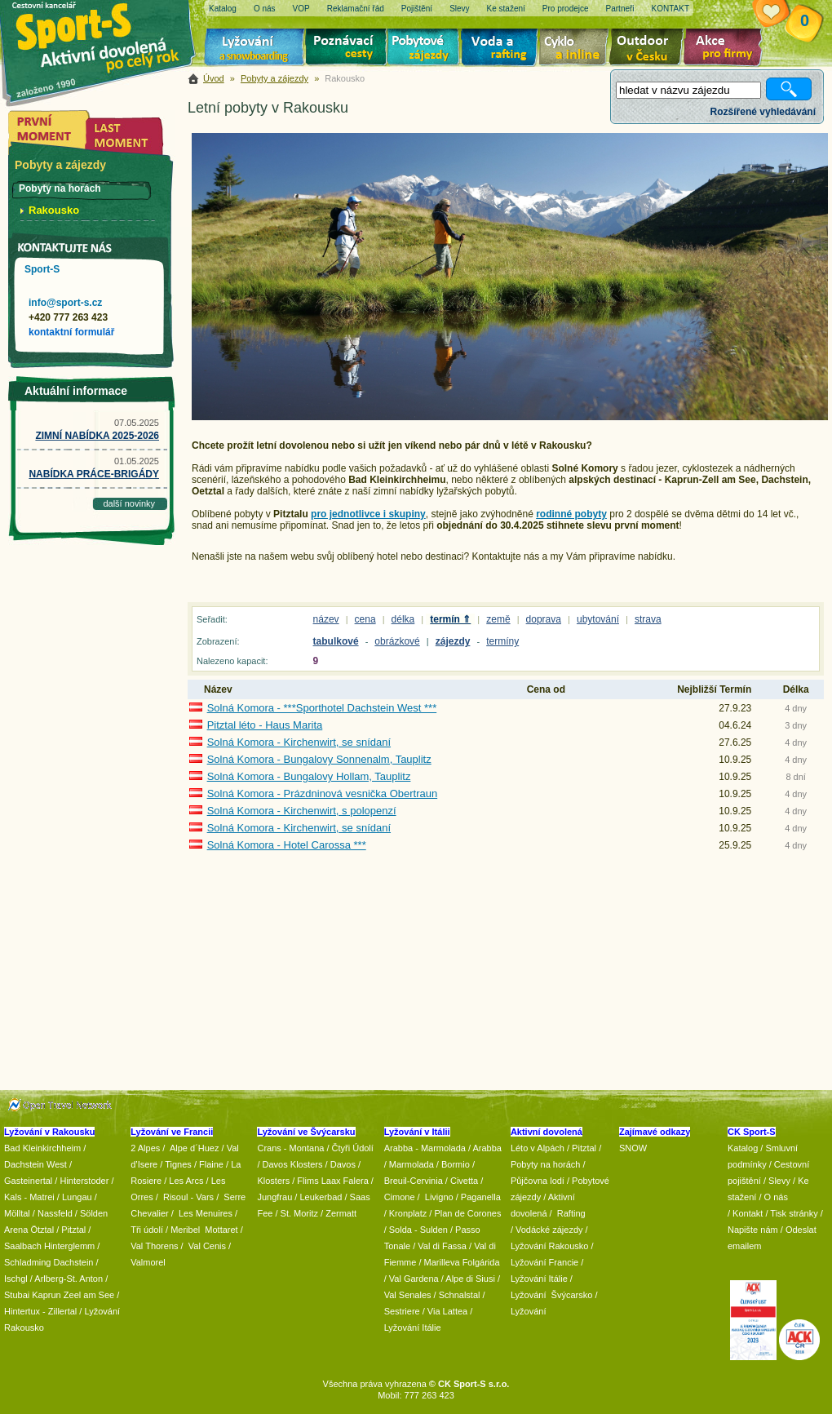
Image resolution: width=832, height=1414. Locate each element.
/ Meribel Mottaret (202, 1229)
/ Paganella (478, 1197)
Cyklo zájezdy (577, 49)
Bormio (455, 1164)
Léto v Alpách (537, 1148)
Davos (343, 1164)
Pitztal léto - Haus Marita (265, 725)
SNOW (633, 1148)
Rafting (571, 1213)
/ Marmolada (409, 1164)
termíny (502, 641)
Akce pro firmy (727, 49)
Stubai (16, 1295)
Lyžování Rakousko (550, 1246)
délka (403, 619)
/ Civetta (461, 1181)
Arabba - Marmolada (425, 1148)
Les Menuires (205, 1213)
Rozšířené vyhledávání (763, 111)
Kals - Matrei (29, 1197)
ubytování (598, 619)
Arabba (487, 1148)
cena (365, 619)
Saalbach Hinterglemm (49, 1246)
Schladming (29, 1262)
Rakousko (54, 210)
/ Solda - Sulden (416, 1229)
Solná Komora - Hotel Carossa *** (286, 845)
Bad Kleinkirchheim (42, 1148)
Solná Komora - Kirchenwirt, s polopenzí (301, 811)
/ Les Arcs (183, 1181)
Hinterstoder (84, 1181)
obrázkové (396, 641)
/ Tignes (176, 1164)
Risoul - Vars (188, 1197)
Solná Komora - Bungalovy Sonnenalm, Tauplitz (319, 759)
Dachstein (74, 1262)
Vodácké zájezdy (549, 1229)
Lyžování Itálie (412, 1327)
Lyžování (255, 49)
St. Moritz (299, 1213)
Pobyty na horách (546, 1164)
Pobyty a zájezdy (274, 78)
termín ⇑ (450, 619)
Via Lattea (447, 1311)
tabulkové (336, 641)
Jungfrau (274, 1197)
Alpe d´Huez (196, 1148)
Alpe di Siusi (470, 1278)
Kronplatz (408, 1213)
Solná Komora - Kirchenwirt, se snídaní (299, 742)
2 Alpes (145, 1148)
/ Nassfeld (53, 1213)
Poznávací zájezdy (346, 49)
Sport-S (42, 269)
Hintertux (22, 1311)
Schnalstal (459, 1295)
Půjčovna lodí (537, 1181)
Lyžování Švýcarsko (551, 1295)
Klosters (273, 1181)
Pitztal (73, 1229)
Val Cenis (207, 1246)
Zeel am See (89, 1295)
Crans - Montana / (294, 1148)
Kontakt (747, 1213)
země (498, 619)
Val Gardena (414, 1278)
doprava (543, 619)
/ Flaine (208, 1164)
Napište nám (753, 1229)
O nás (776, 1197)
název (326, 619)
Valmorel (148, 1262)
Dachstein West (35, 1164)
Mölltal (17, 1213)
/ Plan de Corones (465, 1213)
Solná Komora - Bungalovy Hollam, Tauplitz (309, 776)
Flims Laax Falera (332, 1181)
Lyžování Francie (544, 1262)
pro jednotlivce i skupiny (368, 514)
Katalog (743, 1148)
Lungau (77, 1197)
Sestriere (402, 1311)
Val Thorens (154, 1246)
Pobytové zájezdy (425, 49)
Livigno (439, 1197)
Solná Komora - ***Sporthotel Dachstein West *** (322, 708)
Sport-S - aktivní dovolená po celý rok (106, 34)
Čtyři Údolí (353, 1148)
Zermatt (340, 1213)
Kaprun (46, 1295)
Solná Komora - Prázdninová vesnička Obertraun (322, 793)
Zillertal (64, 1311)
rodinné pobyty (571, 514)
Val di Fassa (442, 1246)
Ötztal (42, 1229)
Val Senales (407, 1295)
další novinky (129, 503)
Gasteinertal (28, 1181)
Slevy (779, 1181)
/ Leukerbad (318, 1197)
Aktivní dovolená (649, 49)
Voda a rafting (502, 49)
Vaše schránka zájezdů (783, 14)
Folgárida (481, 1262)
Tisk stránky (793, 1213)
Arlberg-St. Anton (68, 1278)
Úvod (213, 78)
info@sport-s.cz (65, 302)
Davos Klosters (293, 1164)
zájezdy (453, 641)
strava (648, 619)
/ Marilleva (438, 1262)
